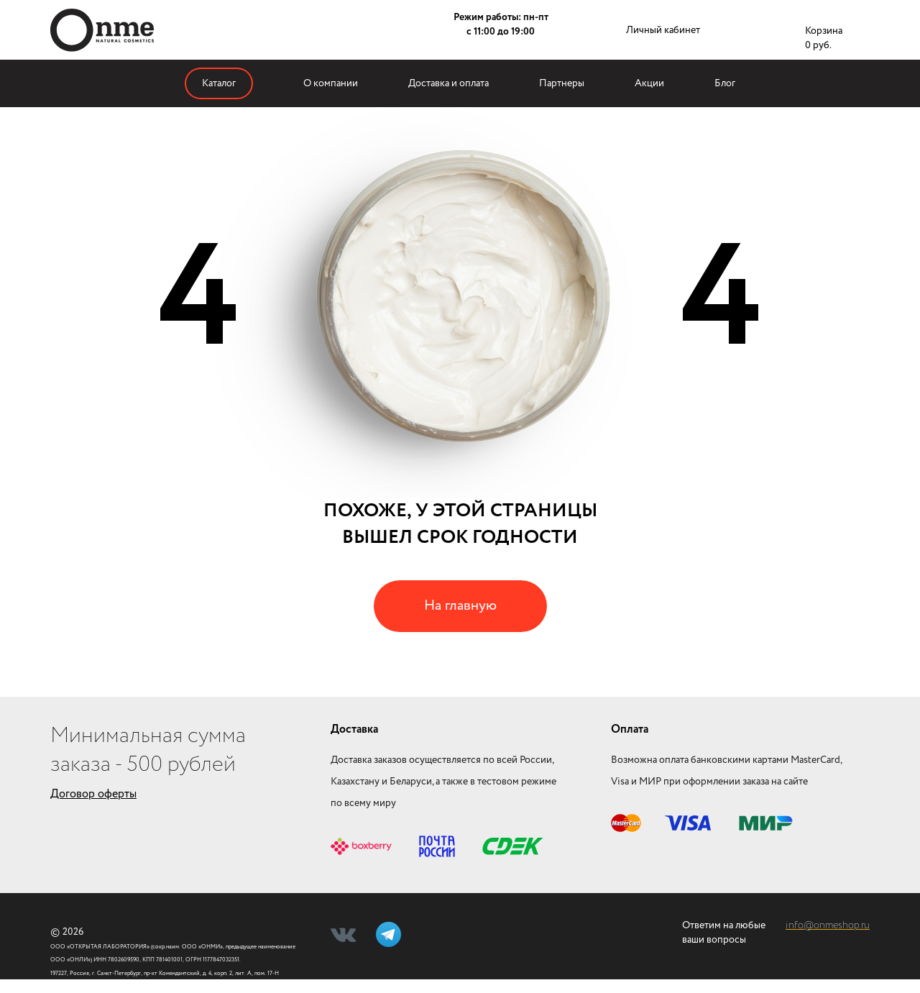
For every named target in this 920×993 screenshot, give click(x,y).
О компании (330, 83)
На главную (460, 605)
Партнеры (561, 83)
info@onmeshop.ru (828, 925)
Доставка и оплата (448, 83)
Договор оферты (93, 794)
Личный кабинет (663, 30)
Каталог (219, 83)
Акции (649, 83)
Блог (724, 83)
